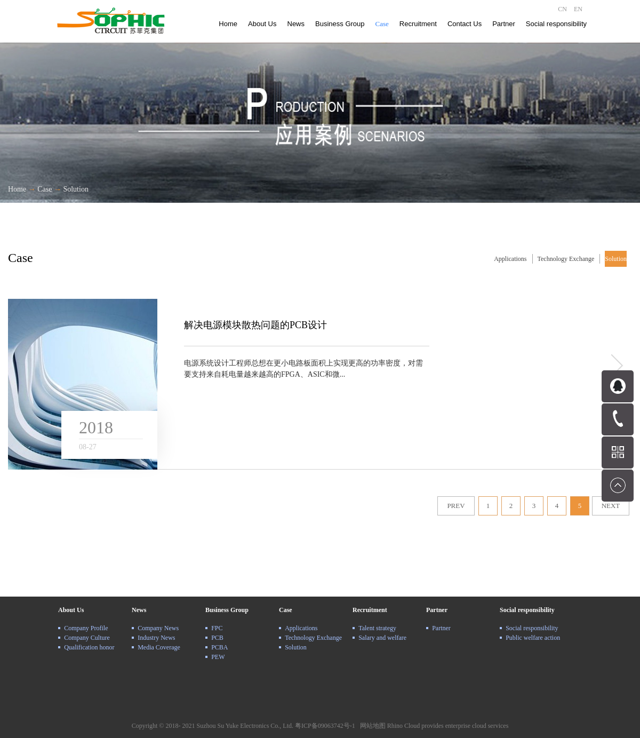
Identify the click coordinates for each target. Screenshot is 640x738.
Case (44, 189)
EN (578, 9)
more (616, 365)
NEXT (611, 506)
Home (228, 24)
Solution (75, 189)
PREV (456, 506)
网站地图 (371, 725)
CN (562, 9)
